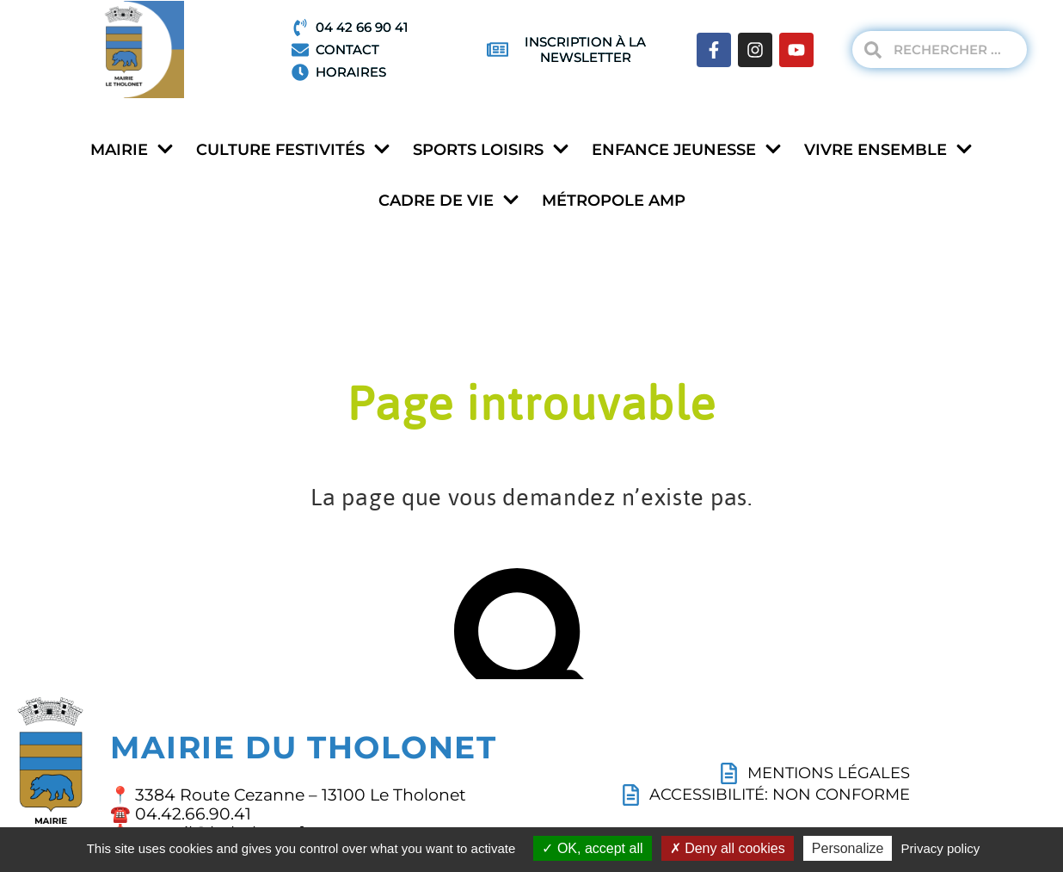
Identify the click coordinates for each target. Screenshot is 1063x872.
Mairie (132, 150)
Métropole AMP (613, 200)
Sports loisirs (491, 150)
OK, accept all (592, 848)
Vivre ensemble (888, 150)
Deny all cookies (727, 848)
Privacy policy (940, 848)
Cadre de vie (448, 201)
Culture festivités (293, 150)
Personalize (848, 848)
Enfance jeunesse (687, 150)
